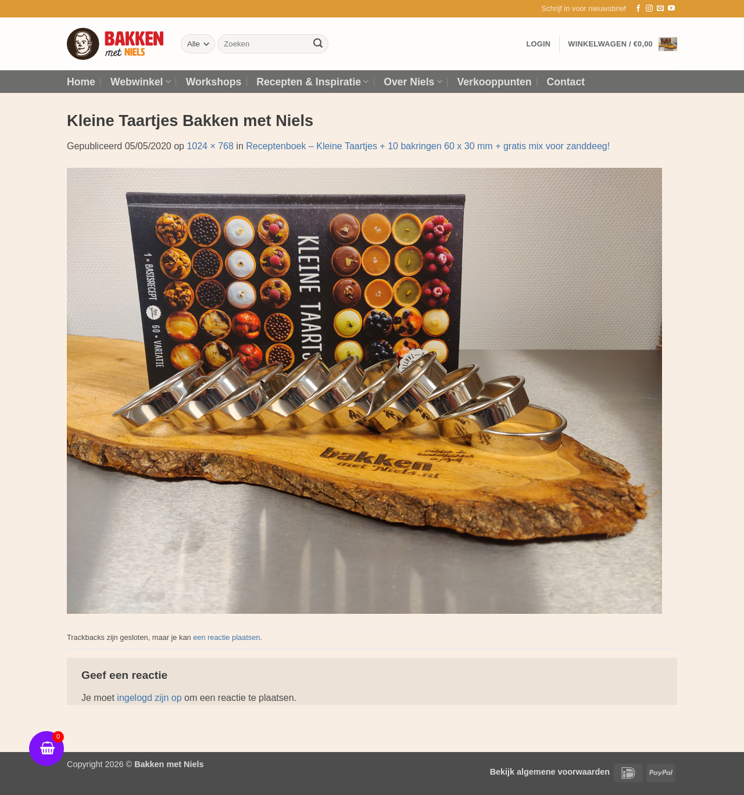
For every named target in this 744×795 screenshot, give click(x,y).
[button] (583, 8)
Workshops (213, 82)
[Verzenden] (318, 44)
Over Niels (413, 82)
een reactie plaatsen (226, 637)
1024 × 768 (210, 146)
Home (81, 82)
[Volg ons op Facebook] (638, 9)
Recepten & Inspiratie (312, 82)
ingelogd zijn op (149, 698)
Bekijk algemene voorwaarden (550, 771)
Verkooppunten (494, 82)
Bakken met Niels (168, 764)
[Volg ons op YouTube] (671, 9)
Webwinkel (140, 82)
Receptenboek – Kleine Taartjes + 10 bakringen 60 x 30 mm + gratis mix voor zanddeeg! (428, 146)
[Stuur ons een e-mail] (660, 9)
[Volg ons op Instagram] (649, 9)
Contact (566, 82)
